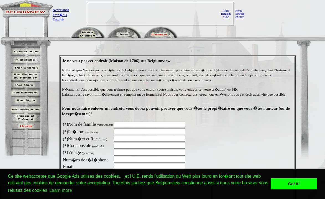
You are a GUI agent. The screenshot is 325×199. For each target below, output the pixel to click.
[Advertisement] (155, 13)
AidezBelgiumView (226, 13)
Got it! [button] (294, 184)
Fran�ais (60, 15)
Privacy (239, 16)
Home (238, 10)
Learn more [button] (60, 190)
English (58, 19)
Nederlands (61, 10)
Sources (239, 13)
